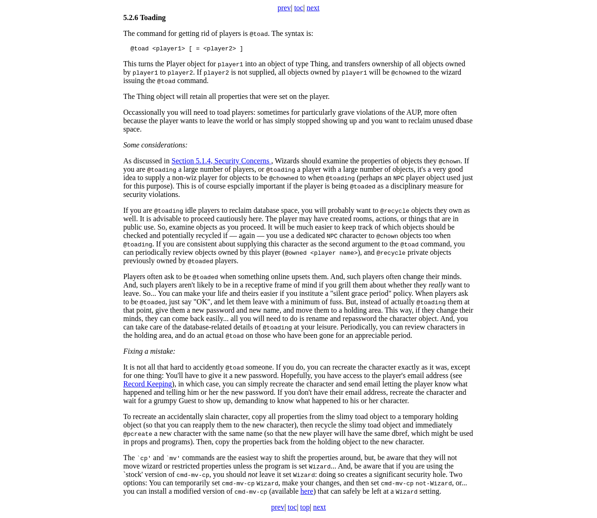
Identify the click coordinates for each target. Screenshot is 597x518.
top (305, 508)
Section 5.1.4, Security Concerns (221, 162)
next (312, 8)
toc (299, 8)
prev (284, 8)
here (306, 493)
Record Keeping (147, 385)
